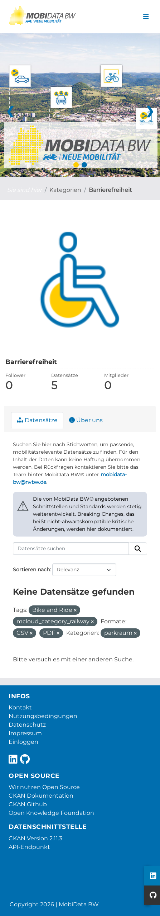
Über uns (86, 420)
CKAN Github (28, 804)
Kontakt (20, 707)
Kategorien (65, 189)
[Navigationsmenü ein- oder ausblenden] (146, 17)
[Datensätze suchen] (71, 548)
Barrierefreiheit (110, 189)
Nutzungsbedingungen (43, 716)
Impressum (25, 733)
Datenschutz (27, 724)
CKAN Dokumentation (41, 795)
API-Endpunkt (29, 847)
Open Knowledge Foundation (51, 812)
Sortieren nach (31, 569)
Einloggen (23, 741)
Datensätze (37, 420)
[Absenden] (138, 548)
